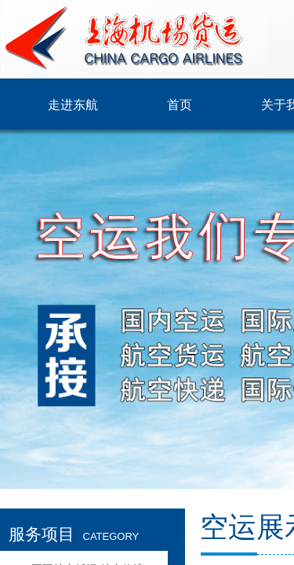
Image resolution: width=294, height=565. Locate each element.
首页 (179, 104)
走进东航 (73, 104)
